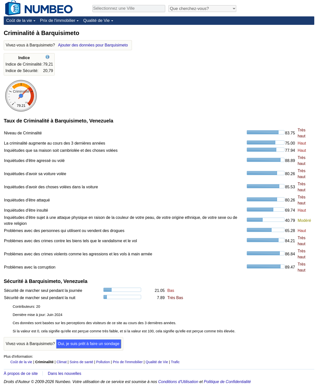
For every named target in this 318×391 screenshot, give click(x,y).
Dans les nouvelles (64, 373)
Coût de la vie (19, 20)
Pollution (103, 362)
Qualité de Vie (96, 20)
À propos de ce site (21, 373)
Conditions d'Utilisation (178, 382)
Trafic (175, 362)
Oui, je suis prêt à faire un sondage (88, 344)
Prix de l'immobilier (57, 20)
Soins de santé (81, 362)
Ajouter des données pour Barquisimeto (93, 45)
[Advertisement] (277, 60)
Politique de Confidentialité (227, 382)
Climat (62, 362)
